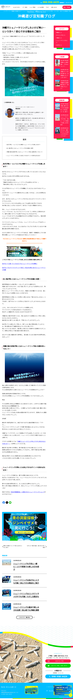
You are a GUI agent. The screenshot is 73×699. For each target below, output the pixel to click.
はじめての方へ (16, 7)
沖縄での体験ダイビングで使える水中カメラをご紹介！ (12, 546)
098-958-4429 (7, 694)
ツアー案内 (24, 7)
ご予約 (67, 7)
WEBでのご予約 (59, 661)
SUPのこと (59, 45)
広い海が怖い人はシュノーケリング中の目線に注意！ (20, 148)
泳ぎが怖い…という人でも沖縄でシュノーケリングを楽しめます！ (24, 144)
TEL (49, 2)
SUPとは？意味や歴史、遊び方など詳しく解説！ (36, 546)
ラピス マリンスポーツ (8, 687)
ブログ (47, 7)
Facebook (52, 691)
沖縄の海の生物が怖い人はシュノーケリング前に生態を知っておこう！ (25, 152)
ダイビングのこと (60, 35)
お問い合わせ (54, 7)
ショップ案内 (32, 7)
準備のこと (59, 32)
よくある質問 (41, 7)
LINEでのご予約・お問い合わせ (59, 665)
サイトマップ (52, 687)
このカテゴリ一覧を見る (24, 617)
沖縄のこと (59, 38)
